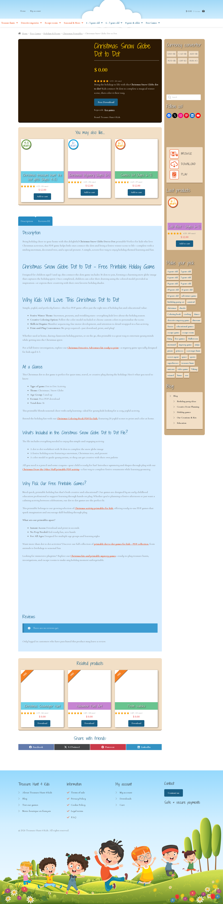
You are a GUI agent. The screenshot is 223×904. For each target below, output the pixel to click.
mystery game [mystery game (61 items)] (185, 345)
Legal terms (77, 810)
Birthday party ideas (186, 401)
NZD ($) (171, 61)
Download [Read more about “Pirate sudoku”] (136, 723)
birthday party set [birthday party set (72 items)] (176, 302)
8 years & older (132, 24)
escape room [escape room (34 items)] (188, 333)
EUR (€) (193, 61)
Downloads (125, 798)
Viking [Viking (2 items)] (194, 369)
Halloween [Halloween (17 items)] (193, 339)
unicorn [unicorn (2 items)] (171, 369)
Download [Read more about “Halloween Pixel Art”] (89, 723)
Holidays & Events (51, 33)
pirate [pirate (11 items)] (170, 351)
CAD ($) (182, 54)
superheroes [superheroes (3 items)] (173, 363)
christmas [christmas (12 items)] (172, 308)
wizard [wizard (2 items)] (171, 375)
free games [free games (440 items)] (180, 339)
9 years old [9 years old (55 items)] (186, 284)
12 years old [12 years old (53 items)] (173, 296)
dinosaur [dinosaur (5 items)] (196, 320)
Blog (175, 396)
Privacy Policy (78, 798)
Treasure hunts (8, 24)
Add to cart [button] (42, 196)
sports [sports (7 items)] (192, 357)
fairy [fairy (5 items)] (170, 339)
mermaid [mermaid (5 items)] (172, 345)
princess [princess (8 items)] (179, 351)
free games (110, 110)
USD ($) (171, 54)
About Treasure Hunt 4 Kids (37, 792)
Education (181, 423)
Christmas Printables (73, 33)
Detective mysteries (30, 24)
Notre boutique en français (36, 810)
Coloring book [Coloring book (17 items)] (174, 314)
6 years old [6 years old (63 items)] (173, 277)
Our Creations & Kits (187, 418)
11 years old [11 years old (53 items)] (187, 290)
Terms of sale (78, 792)
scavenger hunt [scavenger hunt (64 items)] (193, 351)
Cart (122, 804)
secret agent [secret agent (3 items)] (173, 357)
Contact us (173, 792)
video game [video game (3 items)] (182, 369)
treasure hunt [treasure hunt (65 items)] (187, 363)
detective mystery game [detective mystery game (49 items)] (178, 320)
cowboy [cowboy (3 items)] (187, 314)
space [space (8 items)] (184, 357)
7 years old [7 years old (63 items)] (186, 277)
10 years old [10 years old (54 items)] (173, 290)
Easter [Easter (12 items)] (170, 326)
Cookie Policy (78, 804)
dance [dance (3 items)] (197, 314)
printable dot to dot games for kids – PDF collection (121, 544)
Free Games (151, 24)
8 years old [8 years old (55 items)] (173, 284)
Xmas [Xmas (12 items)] (179, 375)
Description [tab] (27, 221)
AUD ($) (193, 54)
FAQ (73, 817)
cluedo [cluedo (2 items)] (182, 308)
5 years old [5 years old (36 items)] (186, 271)
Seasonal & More (72, 24)
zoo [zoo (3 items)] (186, 375)
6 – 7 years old (112, 24)
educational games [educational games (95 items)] (185, 326)
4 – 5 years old (93, 24)
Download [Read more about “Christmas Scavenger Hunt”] (42, 723)
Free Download (106, 102)
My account (35, 12)
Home (23, 12)
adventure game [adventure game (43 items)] (188, 296)
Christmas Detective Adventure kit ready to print (93, 347)
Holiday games (184, 412)
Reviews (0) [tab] (44, 221)
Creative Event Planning (188, 407)
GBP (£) (182, 61)
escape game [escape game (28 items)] (173, 333)
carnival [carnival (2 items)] (191, 302)
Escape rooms (51, 24)
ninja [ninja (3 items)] (197, 345)
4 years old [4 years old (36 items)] (173, 271)
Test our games (30, 804)
